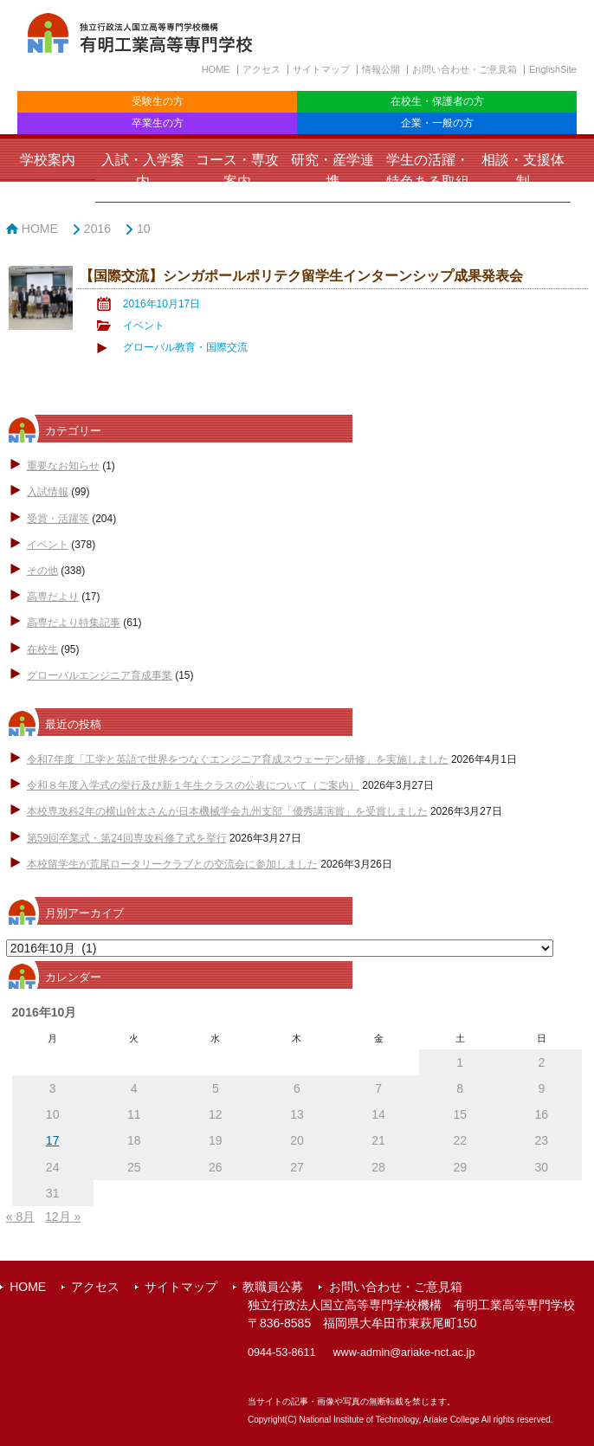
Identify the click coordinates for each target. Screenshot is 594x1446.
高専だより (53, 597)
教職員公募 (272, 1287)
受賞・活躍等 (58, 519)
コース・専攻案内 (237, 170)
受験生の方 (158, 101)
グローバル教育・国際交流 (185, 347)
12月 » (63, 1216)
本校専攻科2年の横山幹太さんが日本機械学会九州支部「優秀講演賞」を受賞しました (227, 811)
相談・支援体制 (523, 170)
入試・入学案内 (142, 170)
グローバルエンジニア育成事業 (99, 675)
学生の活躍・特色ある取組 (427, 170)
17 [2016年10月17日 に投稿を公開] (53, 1140)
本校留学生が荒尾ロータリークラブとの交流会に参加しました (172, 864)
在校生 (42, 649)
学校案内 (47, 159)
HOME (216, 69)
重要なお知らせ (63, 466)
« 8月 (20, 1216)
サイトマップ (321, 69)
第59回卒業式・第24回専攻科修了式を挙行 (127, 838)
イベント (144, 326)
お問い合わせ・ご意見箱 (464, 69)
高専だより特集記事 (73, 622)
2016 (97, 229)
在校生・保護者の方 (437, 101)
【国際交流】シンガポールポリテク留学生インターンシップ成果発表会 (301, 275)
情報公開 (381, 69)
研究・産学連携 (332, 170)
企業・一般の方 (437, 123)
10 (144, 229)
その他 (42, 571)
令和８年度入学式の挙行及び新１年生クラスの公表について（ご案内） (193, 785)
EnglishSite (553, 69)
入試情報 (47, 492)
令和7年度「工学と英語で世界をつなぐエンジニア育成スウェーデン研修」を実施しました (238, 759)
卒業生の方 (158, 123)
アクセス (261, 69)
